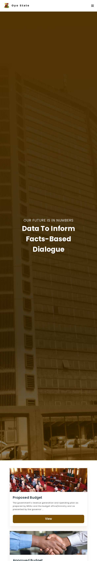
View (48, 518)
